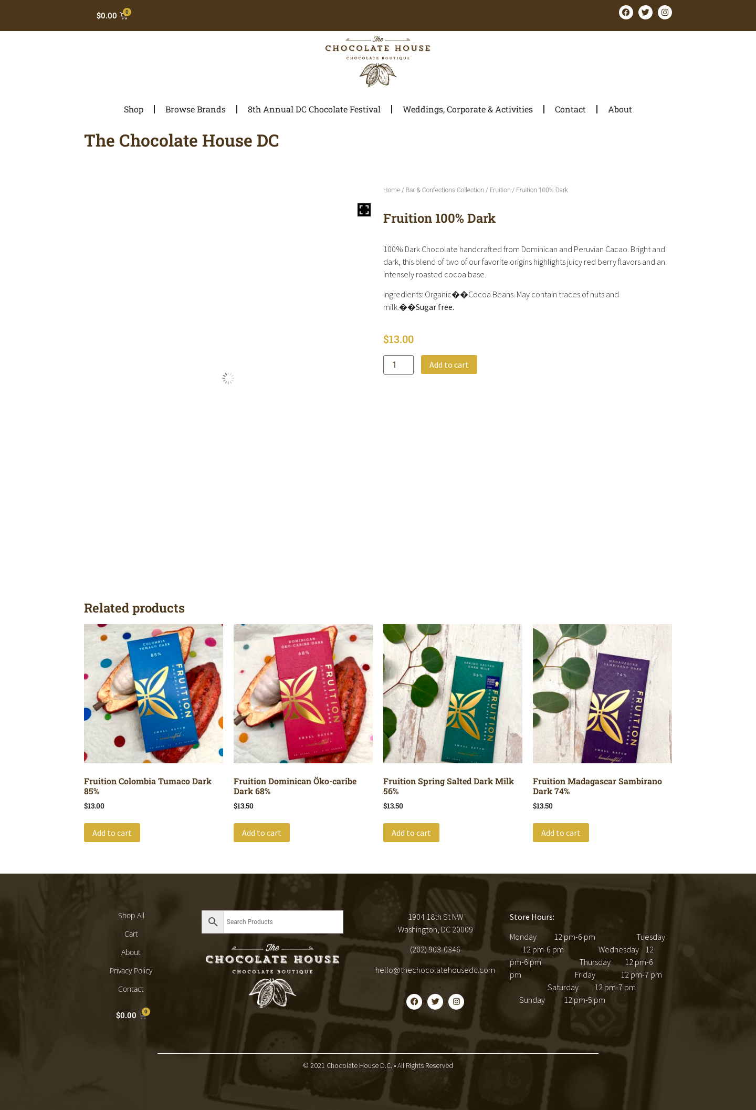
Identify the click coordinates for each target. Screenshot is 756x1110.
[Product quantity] (398, 365)
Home (391, 190)
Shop (133, 109)
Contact (570, 109)
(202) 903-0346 (435, 949)
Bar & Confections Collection (445, 190)
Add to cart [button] (112, 832)
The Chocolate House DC (181, 140)
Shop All (131, 915)
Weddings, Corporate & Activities (468, 109)
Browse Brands (195, 109)
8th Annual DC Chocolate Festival (314, 109)
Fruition (500, 190)
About (620, 109)
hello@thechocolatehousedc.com (435, 969)
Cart (131, 934)
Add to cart (449, 364)
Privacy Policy (131, 971)
